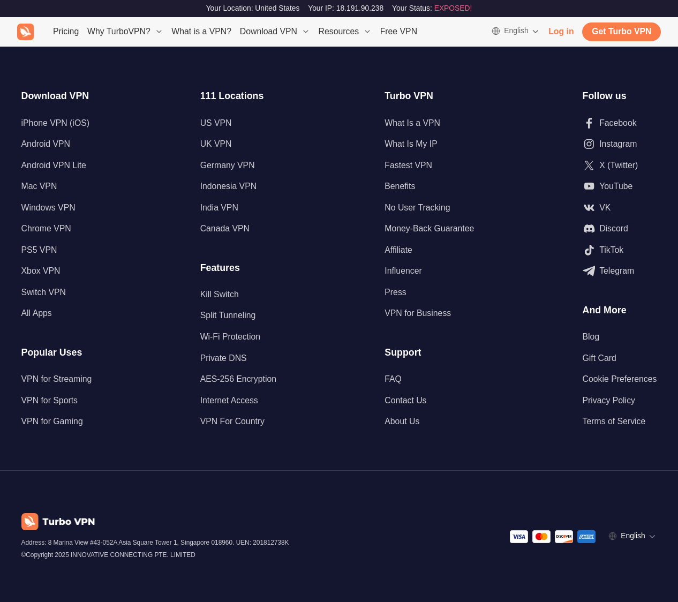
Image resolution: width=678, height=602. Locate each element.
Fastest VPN (408, 165)
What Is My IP (411, 143)
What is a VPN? (201, 31)
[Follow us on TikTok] (620, 250)
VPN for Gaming (52, 421)
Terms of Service (614, 421)
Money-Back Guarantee (429, 228)
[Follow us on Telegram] (620, 271)
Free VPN (398, 31)
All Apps (36, 313)
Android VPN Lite (53, 165)
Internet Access (229, 400)
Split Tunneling (228, 315)
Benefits (400, 186)
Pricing (66, 31)
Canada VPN (225, 228)
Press (395, 292)
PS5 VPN (39, 249)
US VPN (216, 122)
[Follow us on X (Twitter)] (620, 165)
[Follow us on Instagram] (620, 144)
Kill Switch (219, 294)
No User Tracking (417, 207)
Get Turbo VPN (621, 31)
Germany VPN (227, 165)
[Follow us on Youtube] (620, 186)
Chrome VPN (46, 228)
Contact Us (405, 400)
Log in (561, 31)
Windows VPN (48, 207)
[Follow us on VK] (620, 207)
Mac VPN (39, 186)
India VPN (219, 207)
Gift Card (599, 358)
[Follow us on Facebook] (620, 123)
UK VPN (216, 143)
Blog (591, 336)
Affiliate (398, 249)
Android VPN (45, 143)
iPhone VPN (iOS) (55, 122)
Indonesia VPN (228, 186)
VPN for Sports (49, 400)
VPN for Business (418, 313)
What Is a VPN (412, 122)
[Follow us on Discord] (620, 228)
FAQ (393, 378)
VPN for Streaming (56, 378)
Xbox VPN (41, 270)
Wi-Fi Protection (230, 336)
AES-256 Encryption (238, 378)
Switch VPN (43, 292)
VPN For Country (232, 421)
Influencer (403, 270)
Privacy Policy (609, 400)
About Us (402, 421)
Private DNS (223, 358)
